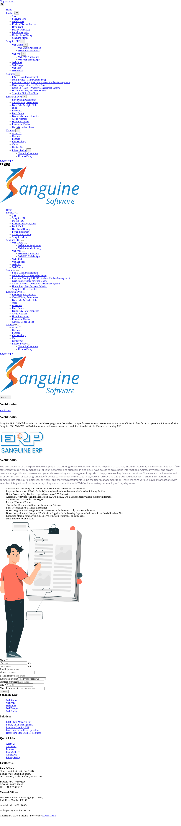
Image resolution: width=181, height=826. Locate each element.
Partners (16, 332)
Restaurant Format (9, 678)
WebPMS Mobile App (29, 256)
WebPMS (17, 251)
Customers (17, 330)
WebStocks (18, 242)
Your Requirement (9, 688)
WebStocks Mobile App (29, 248)
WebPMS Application (28, 253)
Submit (4, 691)
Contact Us (17, 341)
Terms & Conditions (28, 346)
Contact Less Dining (22, 234)
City (3, 685)
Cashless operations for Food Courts (29, 281)
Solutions (11, 270)
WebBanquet (18, 261)
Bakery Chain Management (19, 724)
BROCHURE (6, 354)
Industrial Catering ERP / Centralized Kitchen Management (41, 278)
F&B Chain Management (18, 722)
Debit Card (17, 226)
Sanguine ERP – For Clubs (25, 289)
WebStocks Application (29, 245)
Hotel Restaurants (20, 316)
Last (29, 666)
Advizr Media (49, 815)
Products (11, 212)
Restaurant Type (14, 291)
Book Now (5, 410)
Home (9, 210)
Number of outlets (9, 681)
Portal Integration (20, 231)
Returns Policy (25, 349)
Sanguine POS (19, 218)
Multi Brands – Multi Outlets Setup (29, 275)
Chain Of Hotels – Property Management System (36, 283)
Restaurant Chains (21, 319)
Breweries (17, 305)
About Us (16, 327)
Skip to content (7, 1)
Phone (4, 672)
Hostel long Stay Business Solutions (23, 733)
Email (4, 669)
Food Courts (18, 308)
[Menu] (5, 397)
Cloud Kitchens (19, 313)
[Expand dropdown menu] (17, 213)
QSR (14, 302)
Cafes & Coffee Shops (23, 322)
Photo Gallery (19, 335)
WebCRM (17, 259)
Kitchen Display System (24, 223)
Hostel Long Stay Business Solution (29, 286)
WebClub (16, 264)
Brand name (7, 675)
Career (15, 338)
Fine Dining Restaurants (24, 294)
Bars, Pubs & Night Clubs (24, 300)
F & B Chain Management (25, 272)
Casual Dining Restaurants (25, 297)
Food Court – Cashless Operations (22, 730)
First (29, 663)
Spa (14, 215)
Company (11, 324)
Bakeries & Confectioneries (25, 311)
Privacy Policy (20, 343)
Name (4, 660)
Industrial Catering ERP (17, 727)
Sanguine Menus (20, 237)
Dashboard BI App (21, 229)
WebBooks (17, 267)
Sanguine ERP (13, 240)
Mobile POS (18, 221)
